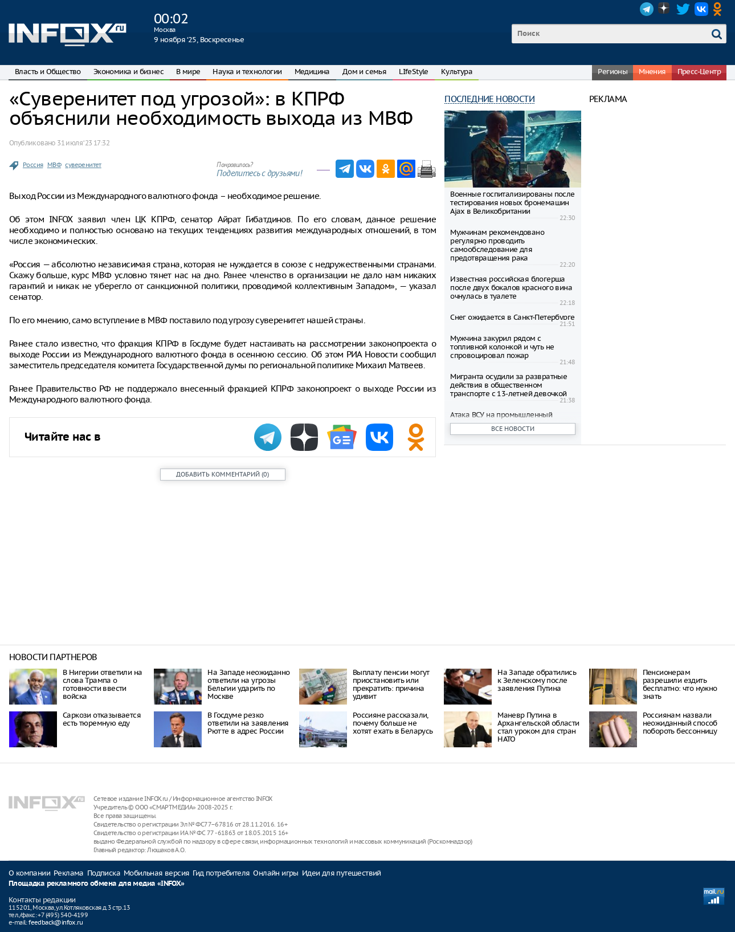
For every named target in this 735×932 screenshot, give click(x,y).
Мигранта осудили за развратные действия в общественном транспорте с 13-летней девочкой (508, 385)
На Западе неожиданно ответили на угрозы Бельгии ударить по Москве (248, 684)
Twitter (683, 9)
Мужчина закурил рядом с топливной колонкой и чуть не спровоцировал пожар (502, 346)
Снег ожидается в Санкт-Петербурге (512, 317)
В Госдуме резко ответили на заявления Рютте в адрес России (247, 723)
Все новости (512, 429)
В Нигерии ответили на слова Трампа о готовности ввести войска (102, 684)
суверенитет (83, 165)
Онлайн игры (275, 873)
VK (701, 9)
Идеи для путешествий (341, 873)
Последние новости (489, 98)
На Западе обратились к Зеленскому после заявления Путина (536, 680)
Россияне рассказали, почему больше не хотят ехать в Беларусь (393, 723)
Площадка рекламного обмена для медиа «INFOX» (97, 884)
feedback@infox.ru (55, 922)
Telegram (647, 9)
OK (719, 9)
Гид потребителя (221, 873)
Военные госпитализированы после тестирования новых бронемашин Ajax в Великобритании (512, 202)
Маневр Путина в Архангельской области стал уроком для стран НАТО (538, 727)
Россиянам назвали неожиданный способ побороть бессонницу (680, 723)
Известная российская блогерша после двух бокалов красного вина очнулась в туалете (511, 287)
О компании (29, 873)
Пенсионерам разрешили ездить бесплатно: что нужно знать (680, 684)
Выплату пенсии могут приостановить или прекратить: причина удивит (391, 684)
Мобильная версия (156, 873)
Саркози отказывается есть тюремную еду (102, 719)
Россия (33, 165)
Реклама (69, 873)
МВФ (54, 165)
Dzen (665, 9)
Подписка (103, 873)
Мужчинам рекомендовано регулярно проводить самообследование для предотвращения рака (497, 245)
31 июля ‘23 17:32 (83, 143)
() (222, 474)
